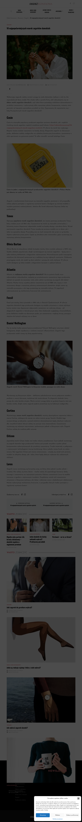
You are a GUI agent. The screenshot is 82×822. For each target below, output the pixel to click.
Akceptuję (43, 815)
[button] (78, 798)
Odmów (57, 815)
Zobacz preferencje (72, 815)
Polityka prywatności (58, 818)
